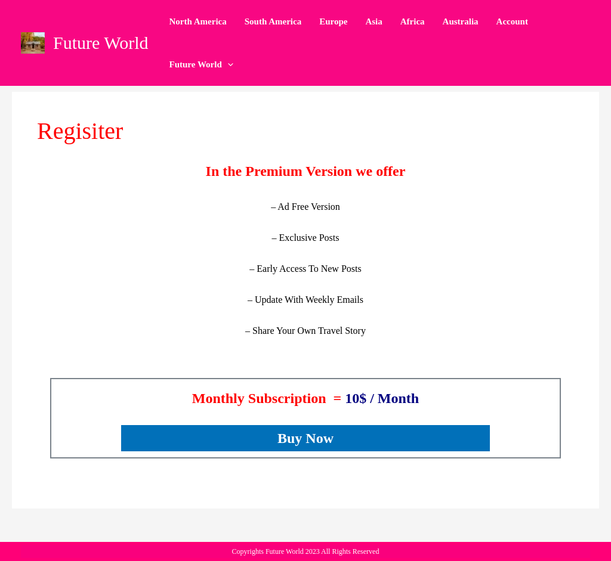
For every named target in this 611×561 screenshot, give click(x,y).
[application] (227, 64)
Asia (373, 21)
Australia (461, 21)
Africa (412, 21)
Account (512, 21)
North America (198, 21)
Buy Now (305, 438)
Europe (333, 21)
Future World (101, 42)
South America (273, 21)
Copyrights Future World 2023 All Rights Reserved (305, 551)
